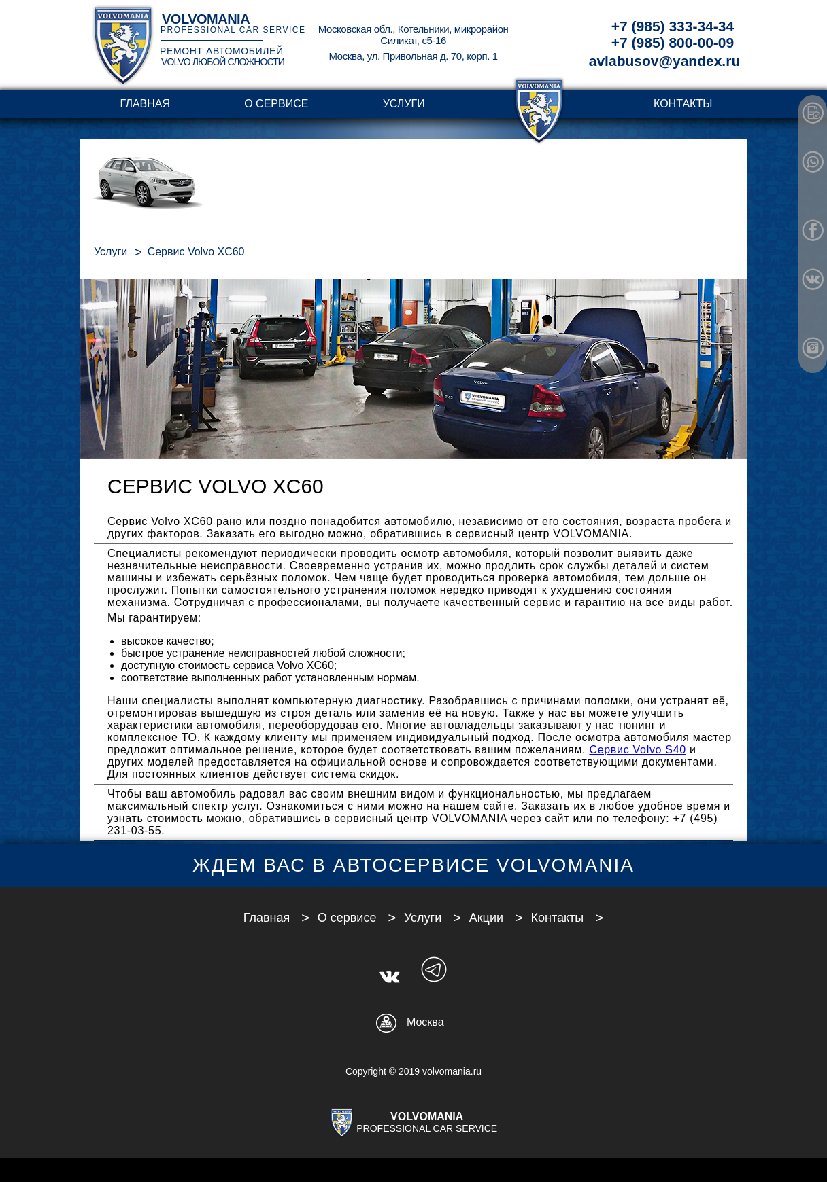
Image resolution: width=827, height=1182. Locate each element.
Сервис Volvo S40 (637, 749)
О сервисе (276, 103)
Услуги (404, 103)
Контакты (683, 103)
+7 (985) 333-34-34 (672, 26)
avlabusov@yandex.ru (664, 61)
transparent (539, 103)
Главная (145, 103)
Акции (486, 918)
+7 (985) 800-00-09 (672, 42)
